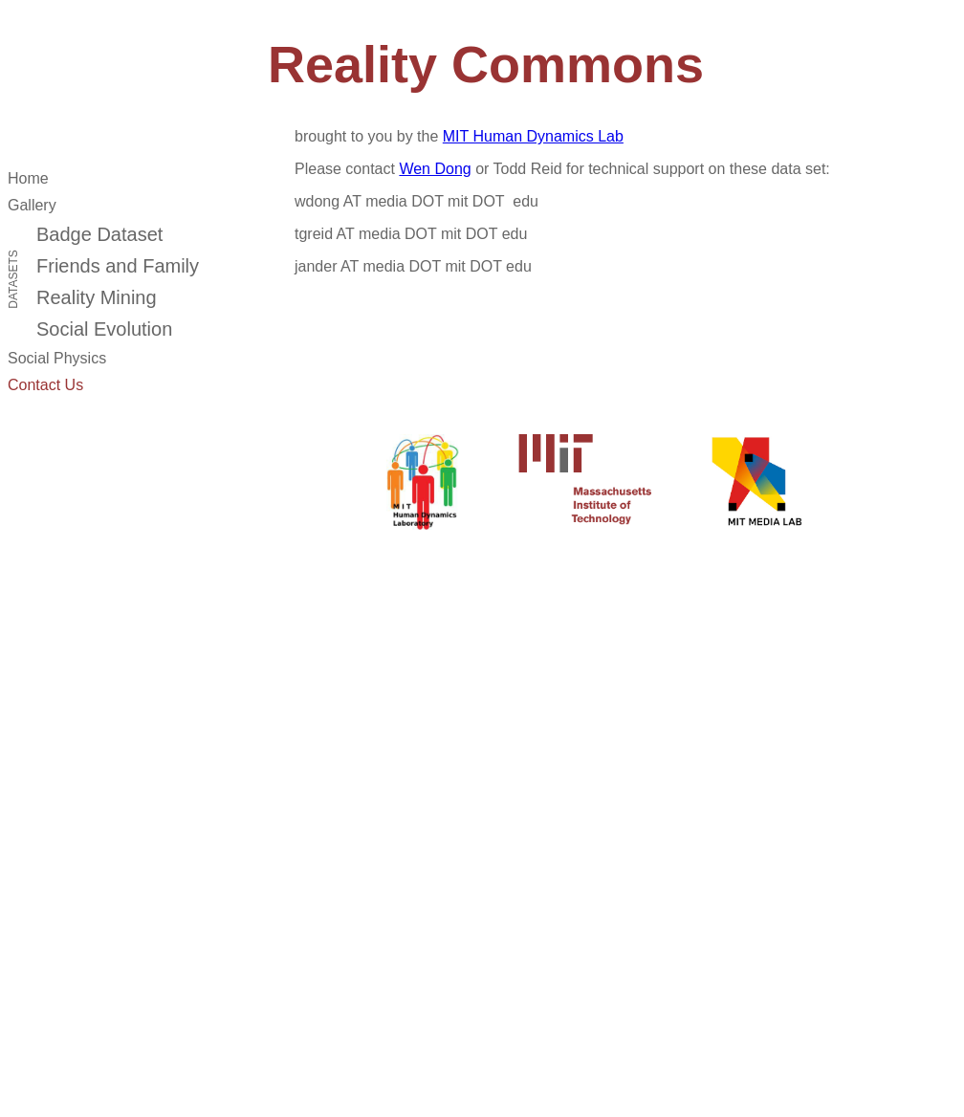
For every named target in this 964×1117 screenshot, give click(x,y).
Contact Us (45, 385)
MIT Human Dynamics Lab (533, 136)
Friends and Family (117, 265)
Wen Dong (435, 169)
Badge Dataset (99, 234)
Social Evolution (104, 328)
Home (28, 178)
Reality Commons (486, 64)
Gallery (32, 205)
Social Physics (57, 358)
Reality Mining (96, 297)
